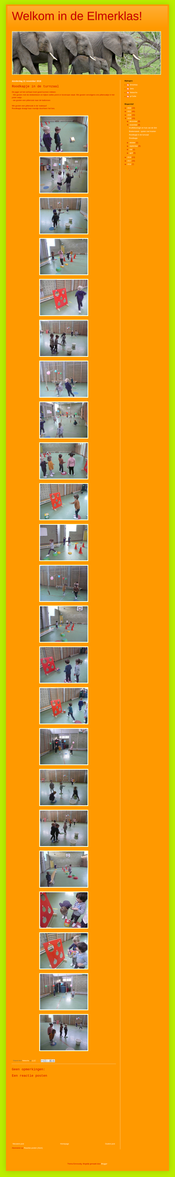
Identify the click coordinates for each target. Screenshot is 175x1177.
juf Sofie (133, 96)
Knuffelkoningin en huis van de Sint (143, 128)
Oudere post (110, 1144)
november (133, 125)
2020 (129, 115)
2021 (129, 111)
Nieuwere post (18, 1144)
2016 (129, 164)
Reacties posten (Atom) (33, 1148)
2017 (129, 161)
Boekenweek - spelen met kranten (142, 131)
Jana (132, 89)
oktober (132, 143)
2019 (129, 118)
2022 (129, 108)
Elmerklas (134, 85)
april (131, 153)
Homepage (64, 1144)
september (133, 146)
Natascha (133, 92)
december (133, 121)
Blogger (104, 1164)
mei (131, 149)
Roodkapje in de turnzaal (139, 135)
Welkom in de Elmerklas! (77, 15)
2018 (129, 157)
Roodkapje (133, 138)
